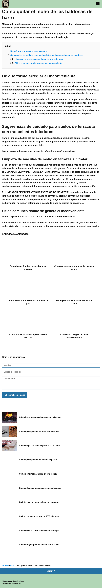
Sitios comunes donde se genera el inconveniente (38, 63)
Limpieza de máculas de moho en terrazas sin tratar (39, 59)
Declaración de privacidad (13, 581)
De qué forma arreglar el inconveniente (28, 51)
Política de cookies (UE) (12, 584)
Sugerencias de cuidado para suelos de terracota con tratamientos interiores (46, 55)
